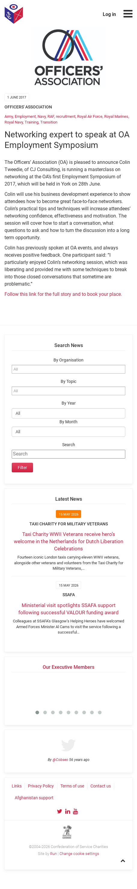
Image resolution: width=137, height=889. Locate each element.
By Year (69, 403)
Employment (25, 116)
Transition (48, 122)
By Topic (68, 381)
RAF (50, 116)
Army (9, 116)
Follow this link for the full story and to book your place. (63, 294)
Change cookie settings (79, 853)
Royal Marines (116, 116)
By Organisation (68, 360)
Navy (42, 116)
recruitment (65, 116)
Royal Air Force (89, 116)
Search (68, 444)
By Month (68, 421)
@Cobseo (60, 760)
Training (31, 122)
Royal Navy (14, 122)
